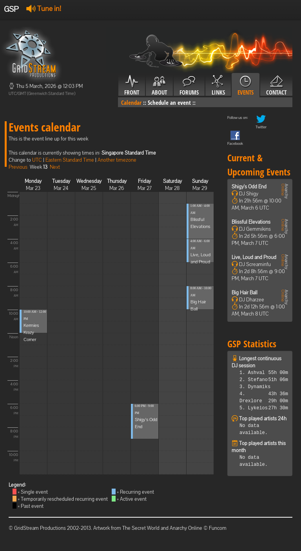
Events (246, 85)
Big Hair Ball (244, 292)
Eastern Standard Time (69, 160)
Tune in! (43, 8)
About (159, 85)
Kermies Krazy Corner (31, 332)
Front (131, 85)
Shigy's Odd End (249, 186)
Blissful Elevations (251, 222)
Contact (276, 85)
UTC (37, 160)
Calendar (131, 102)
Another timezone (117, 160)
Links (218, 85)
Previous (18, 167)
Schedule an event (169, 102)
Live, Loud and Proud (254, 257)
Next (55, 167)
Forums (189, 85)
